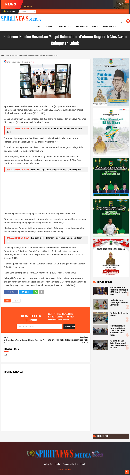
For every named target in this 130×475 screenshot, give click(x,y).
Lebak (16, 301)
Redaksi (83, 464)
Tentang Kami (48, 464)
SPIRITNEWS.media (65, 469)
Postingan (22, 11)
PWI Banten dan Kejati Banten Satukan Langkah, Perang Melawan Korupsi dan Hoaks (118, 344)
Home (38, 26)
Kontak (58, 464)
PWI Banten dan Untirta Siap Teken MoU (119, 314)
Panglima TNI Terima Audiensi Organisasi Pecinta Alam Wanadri (119, 303)
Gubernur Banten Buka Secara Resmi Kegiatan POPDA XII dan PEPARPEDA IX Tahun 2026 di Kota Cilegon (118, 330)
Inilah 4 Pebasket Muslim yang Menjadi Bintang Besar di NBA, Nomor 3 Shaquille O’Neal (119, 291)
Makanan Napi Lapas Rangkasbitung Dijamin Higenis (56, 169)
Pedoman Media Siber (70, 464)
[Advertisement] (46, 192)
